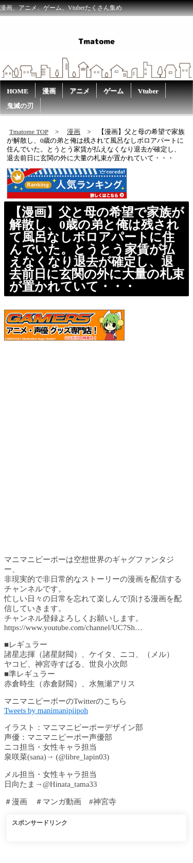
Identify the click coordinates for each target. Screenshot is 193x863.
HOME (17, 91)
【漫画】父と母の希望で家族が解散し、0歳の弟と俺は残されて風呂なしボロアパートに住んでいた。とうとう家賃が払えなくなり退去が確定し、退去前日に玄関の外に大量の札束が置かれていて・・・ (96, 249)
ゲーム (113, 91)
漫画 (49, 91)
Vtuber (148, 91)
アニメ (79, 91)
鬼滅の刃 (20, 106)
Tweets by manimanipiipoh (46, 710)
